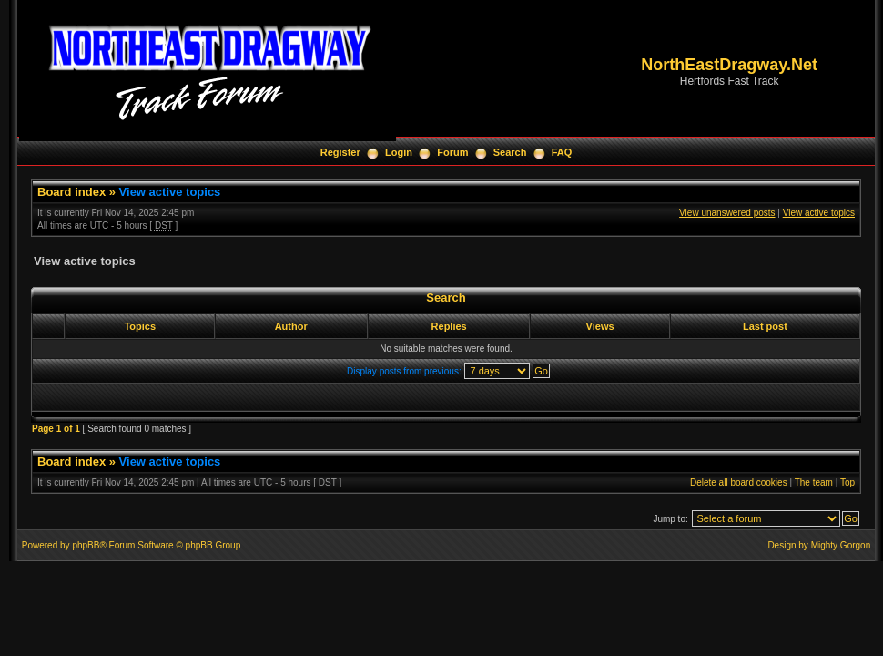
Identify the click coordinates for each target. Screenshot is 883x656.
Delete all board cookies (738, 482)
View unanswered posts (727, 213)
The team (814, 482)
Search (510, 152)
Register (340, 152)
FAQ (562, 152)
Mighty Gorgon (841, 545)
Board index (71, 192)
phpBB (85, 545)
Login (398, 152)
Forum (452, 152)
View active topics (170, 192)
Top (847, 482)
